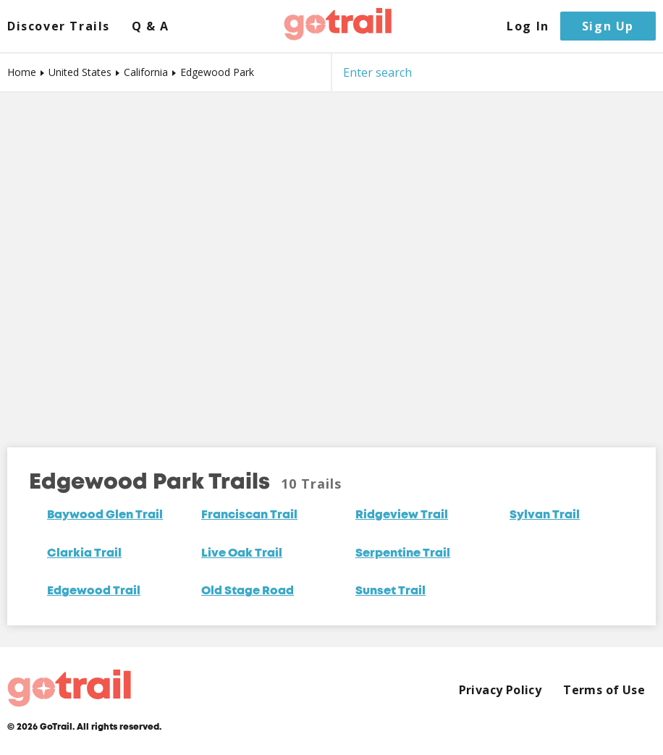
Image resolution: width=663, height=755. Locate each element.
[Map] (331, 259)
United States (79, 72)
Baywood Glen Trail (105, 515)
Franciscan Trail (249, 515)
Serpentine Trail (402, 554)
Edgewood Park (217, 72)
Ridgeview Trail (401, 515)
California (146, 72)
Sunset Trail (390, 591)
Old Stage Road (247, 591)
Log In (528, 26)
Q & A (150, 26)
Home (21, 72)
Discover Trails (58, 26)
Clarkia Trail (84, 554)
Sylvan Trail (545, 515)
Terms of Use (604, 690)
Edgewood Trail (93, 591)
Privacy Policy (500, 690)
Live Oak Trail (241, 554)
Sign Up (608, 26)
